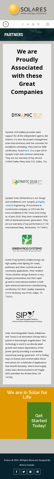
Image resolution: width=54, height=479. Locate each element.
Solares (7, 460)
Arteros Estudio (26, 465)
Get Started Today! (39, 420)
